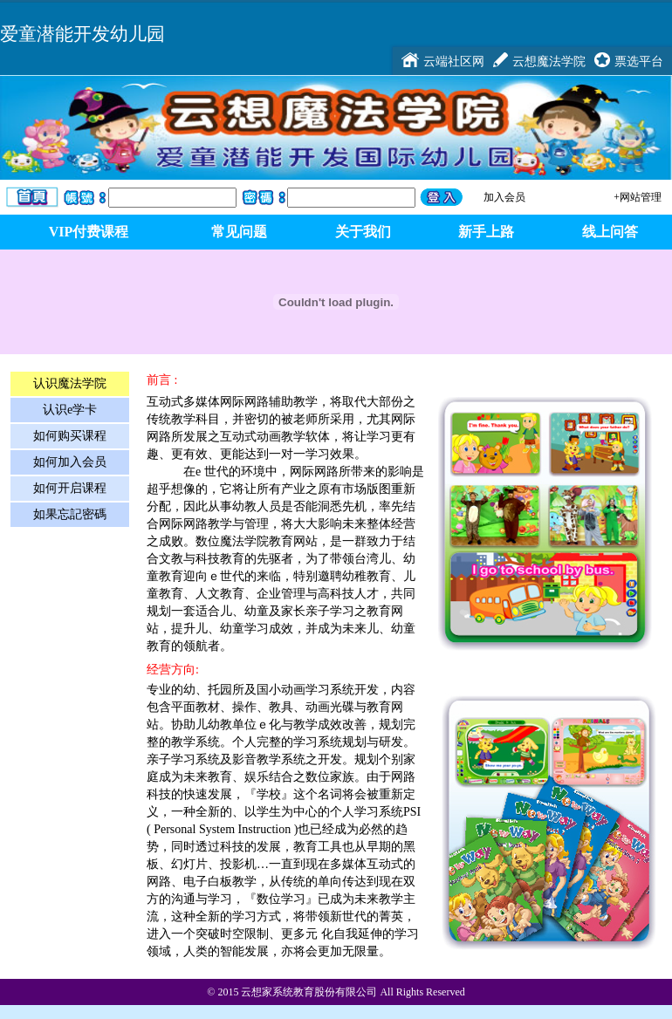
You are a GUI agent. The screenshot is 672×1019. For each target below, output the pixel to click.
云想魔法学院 (549, 61)
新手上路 (486, 231)
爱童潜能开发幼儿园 (82, 34)
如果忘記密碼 (69, 514)
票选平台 (638, 61)
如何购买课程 (69, 435)
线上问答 (610, 231)
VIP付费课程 (89, 231)
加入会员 (504, 197)
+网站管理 (638, 197)
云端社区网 (453, 61)
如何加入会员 (69, 461)
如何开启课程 (69, 488)
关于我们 (363, 231)
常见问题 (239, 231)
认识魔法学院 (69, 383)
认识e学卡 (70, 409)
